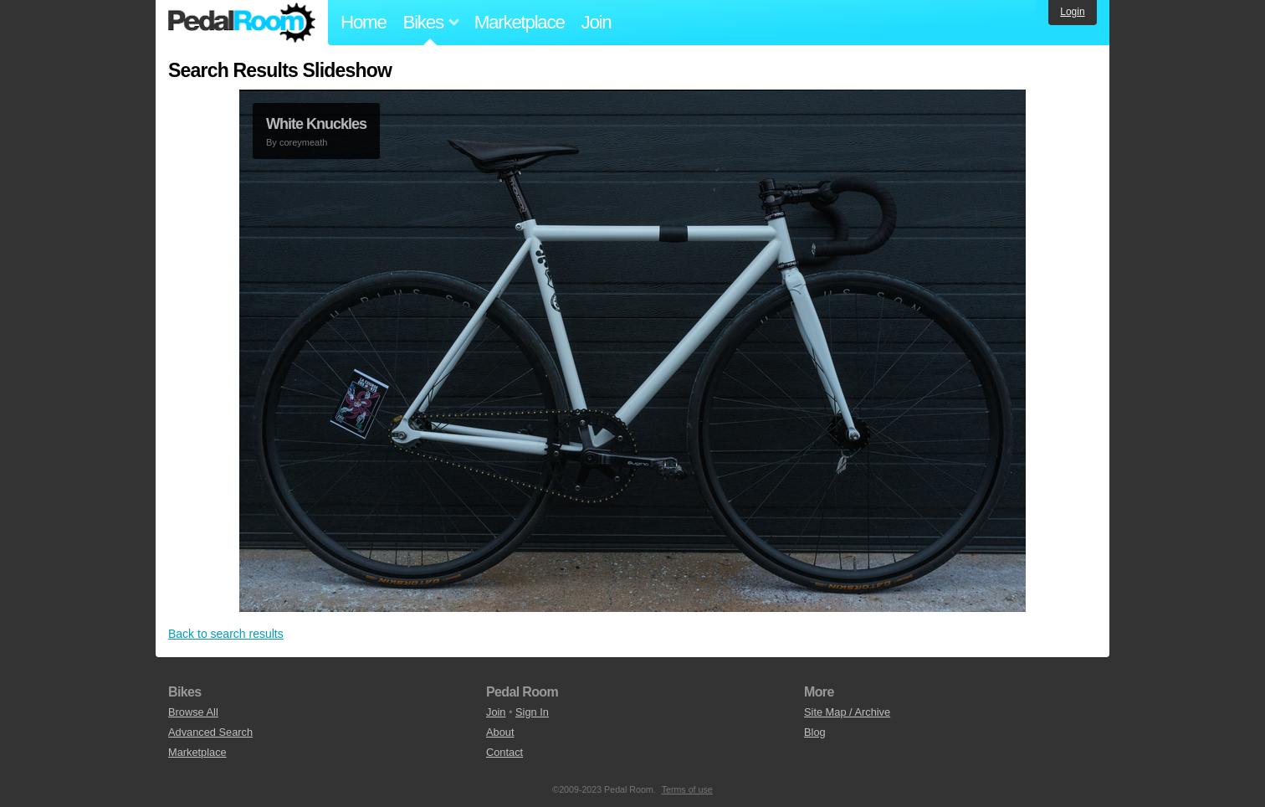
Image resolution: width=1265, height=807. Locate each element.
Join (596, 22)
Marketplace (519, 22)
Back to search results (226, 633)
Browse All (193, 712)
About (500, 732)
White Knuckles (316, 124)
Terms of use (687, 789)
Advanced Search (210, 732)
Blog (815, 732)
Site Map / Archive (847, 712)
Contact (504, 752)
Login (1072, 12)
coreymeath (303, 142)
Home (364, 22)
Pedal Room (241, 23)
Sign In (532, 712)
